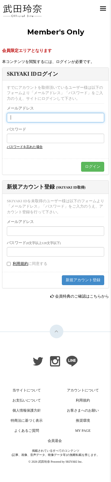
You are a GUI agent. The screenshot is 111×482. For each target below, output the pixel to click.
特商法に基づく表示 (27, 420)
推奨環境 (83, 420)
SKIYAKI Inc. (74, 461)
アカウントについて (83, 390)
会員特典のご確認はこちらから (82, 296)
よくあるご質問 (26, 431)
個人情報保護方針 (26, 410)
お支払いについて (26, 400)
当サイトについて (26, 390)
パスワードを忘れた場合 (25, 146)
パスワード (16, 129)
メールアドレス (20, 108)
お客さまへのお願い (83, 410)
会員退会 (55, 441)
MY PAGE (83, 431)
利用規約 (20, 263)
